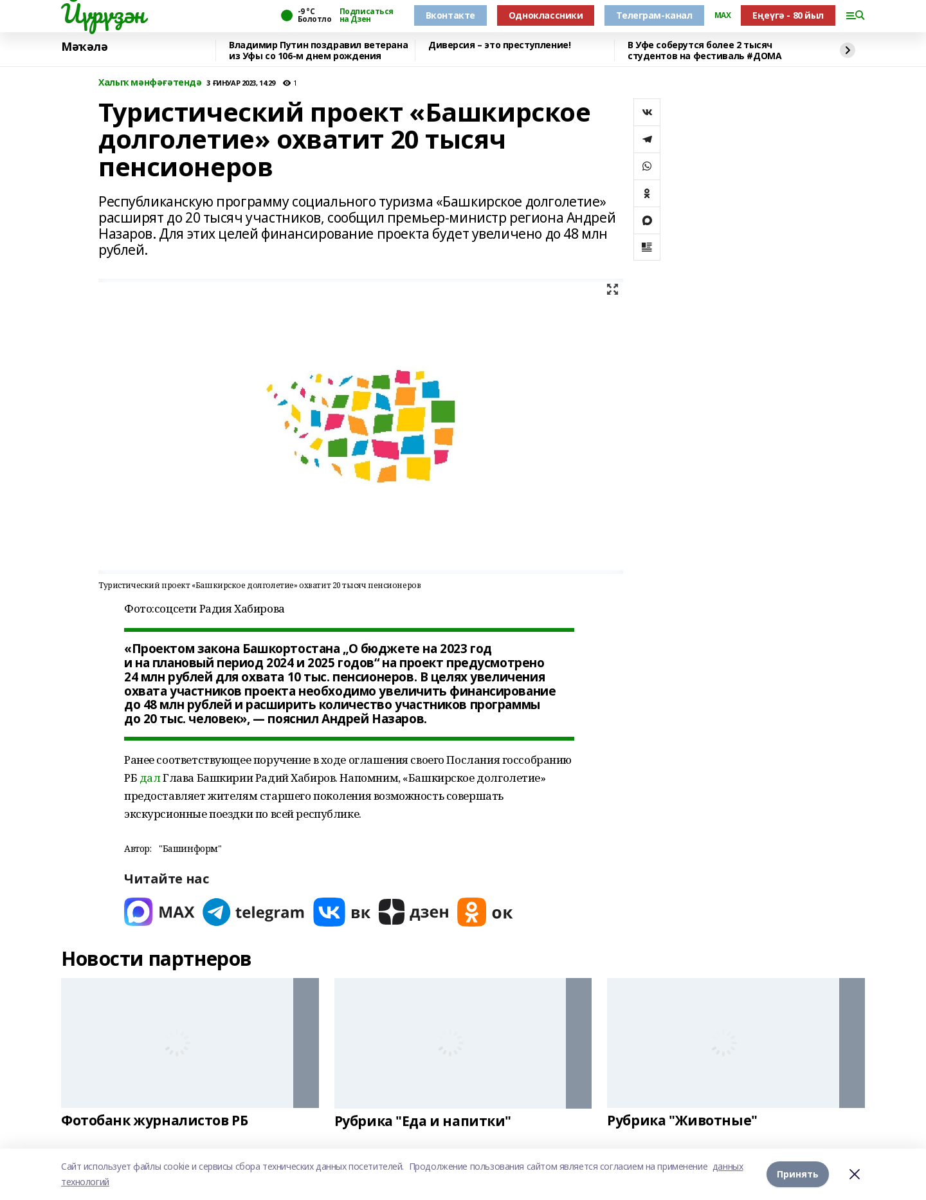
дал (150, 777)
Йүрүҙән (103, 13)
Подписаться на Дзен (367, 15)
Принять (798, 1174)
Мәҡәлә (84, 47)
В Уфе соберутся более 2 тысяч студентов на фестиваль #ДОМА (704, 50)
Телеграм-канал (654, 15)
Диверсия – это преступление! (499, 45)
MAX (722, 15)
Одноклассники (546, 15)
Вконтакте (450, 15)
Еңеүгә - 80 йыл (788, 15)
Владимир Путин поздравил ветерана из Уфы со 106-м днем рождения (318, 50)
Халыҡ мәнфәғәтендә (149, 82)
